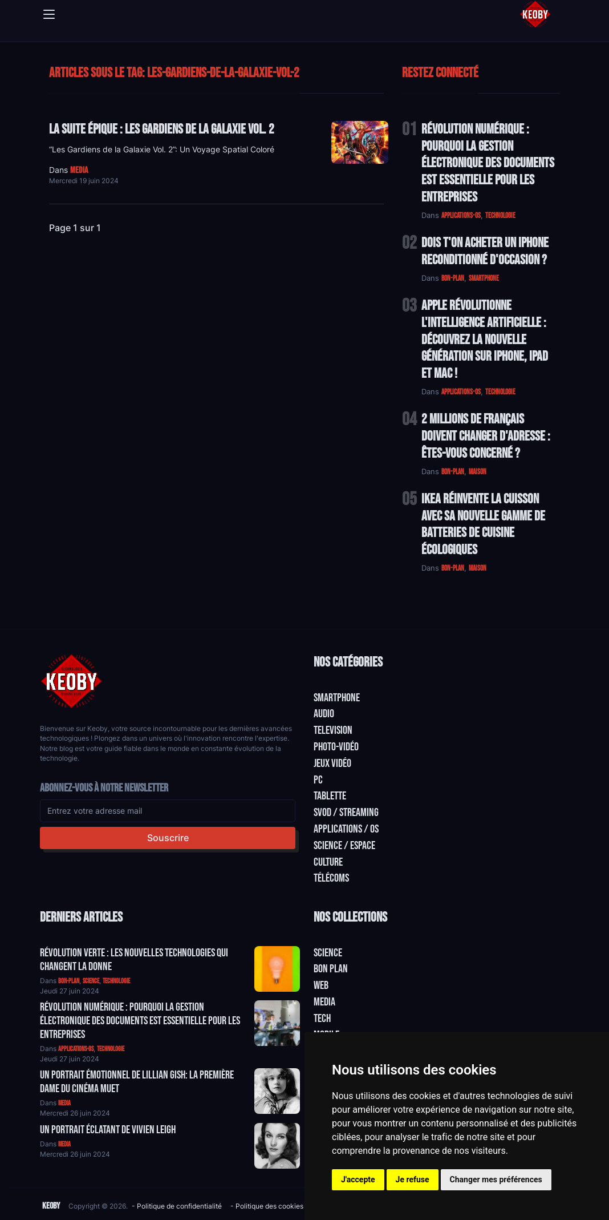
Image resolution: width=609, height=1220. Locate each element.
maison (477, 471)
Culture (328, 862)
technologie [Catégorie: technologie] (116, 981)
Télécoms (331, 878)
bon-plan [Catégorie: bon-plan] (68, 981)
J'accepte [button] (358, 1179)
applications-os (461, 215)
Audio (324, 714)
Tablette (330, 796)
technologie (500, 215)
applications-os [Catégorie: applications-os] (76, 1049)
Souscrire (168, 837)
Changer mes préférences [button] (496, 1179)
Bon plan (331, 969)
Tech (322, 1018)
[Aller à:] (277, 969)
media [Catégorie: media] (64, 1103)
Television (333, 730)
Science (328, 953)
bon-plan (452, 278)
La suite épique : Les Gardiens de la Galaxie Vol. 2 (161, 129)
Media (324, 1002)
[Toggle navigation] (49, 14)
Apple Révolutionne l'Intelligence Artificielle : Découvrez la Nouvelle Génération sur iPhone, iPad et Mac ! (484, 339)
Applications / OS (346, 829)
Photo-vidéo (336, 747)
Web (321, 985)
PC (318, 780)
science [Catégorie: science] (91, 981)
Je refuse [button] (412, 1179)
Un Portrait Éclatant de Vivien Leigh (108, 1130)
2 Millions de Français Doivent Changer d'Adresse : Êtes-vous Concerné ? (485, 436)
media (79, 170)
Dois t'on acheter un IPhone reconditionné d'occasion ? (485, 251)
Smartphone (337, 698)
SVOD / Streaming (346, 812)
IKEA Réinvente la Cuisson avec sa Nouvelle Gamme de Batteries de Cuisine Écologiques (483, 524)
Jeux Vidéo (332, 763)
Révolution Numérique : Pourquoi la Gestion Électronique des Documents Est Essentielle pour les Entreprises (487, 163)
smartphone (484, 278)
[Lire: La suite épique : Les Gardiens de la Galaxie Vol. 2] (359, 142)
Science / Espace (344, 846)
